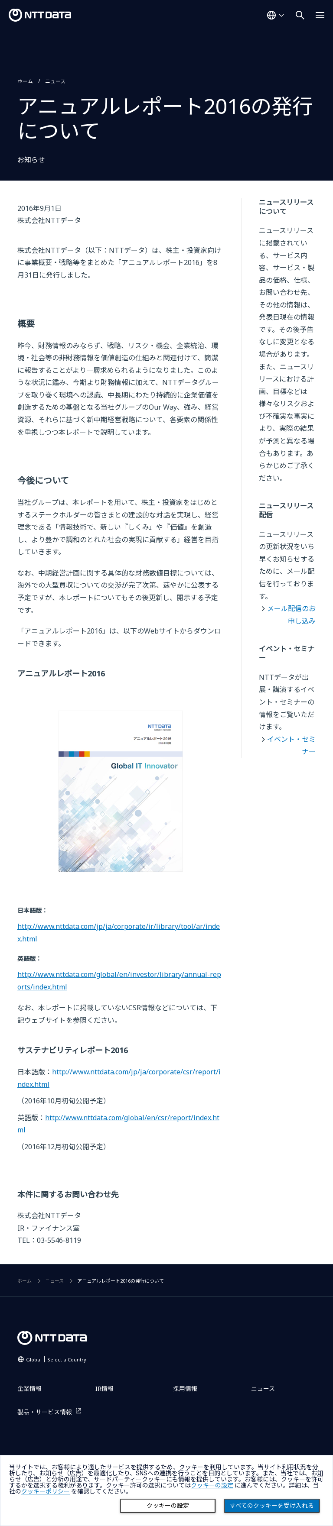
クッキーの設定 (168, 1505)
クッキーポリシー (45, 1491)
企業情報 (29, 1388)
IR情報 (104, 1388)
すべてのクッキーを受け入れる (272, 1505)
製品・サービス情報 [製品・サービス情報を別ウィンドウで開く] (44, 1412)
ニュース (55, 81)
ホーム (25, 81)
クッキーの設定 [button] (212, 1485)
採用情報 (185, 1388)
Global (56, 1359)
